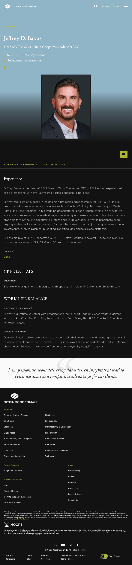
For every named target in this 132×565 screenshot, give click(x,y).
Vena (7, 256)
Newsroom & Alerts (12, 502)
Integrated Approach (13, 470)
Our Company (74, 470)
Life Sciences (51, 421)
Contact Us (73, 500)
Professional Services (54, 438)
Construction (9, 421)
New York (13, 55)
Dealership (8, 427)
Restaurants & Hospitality (56, 450)
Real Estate (50, 444)
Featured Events (11, 491)
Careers (71, 476)
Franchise (8, 450)
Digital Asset (9, 433)
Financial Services (12, 444)
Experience (11, 164)
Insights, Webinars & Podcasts (17, 497)
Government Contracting (14, 456)
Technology (50, 456)
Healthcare (50, 415)
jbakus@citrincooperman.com (25, 60)
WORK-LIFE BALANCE (52, 164)
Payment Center (110, 6)
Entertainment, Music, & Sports (18, 438)
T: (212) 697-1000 (35, 55)
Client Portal (73, 488)
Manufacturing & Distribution (58, 427)
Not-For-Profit (51, 433)
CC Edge (72, 482)
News (6, 485)
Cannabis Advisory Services (16, 415)
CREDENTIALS (29, 164)
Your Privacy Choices (110, 557)
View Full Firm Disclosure (21, 519)
